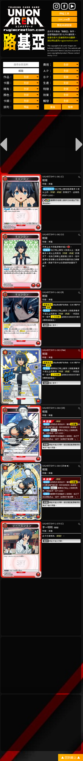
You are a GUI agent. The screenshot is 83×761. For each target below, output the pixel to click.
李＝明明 (47, 527)
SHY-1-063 (56, 292)
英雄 (50, 183)
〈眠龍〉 (58, 421)
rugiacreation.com (69, 40)
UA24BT (46, 176)
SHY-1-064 (56, 407)
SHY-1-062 (56, 234)
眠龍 (44, 180)
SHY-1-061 (56, 176)
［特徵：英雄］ (55, 192)
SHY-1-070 (56, 523)
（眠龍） (56, 527)
